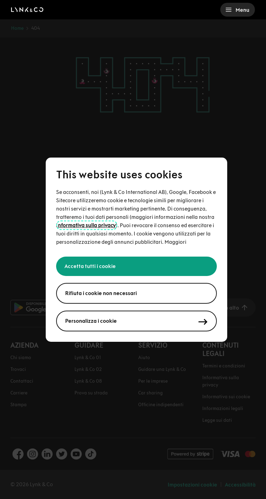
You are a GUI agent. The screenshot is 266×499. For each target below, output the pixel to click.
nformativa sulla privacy (87, 225)
